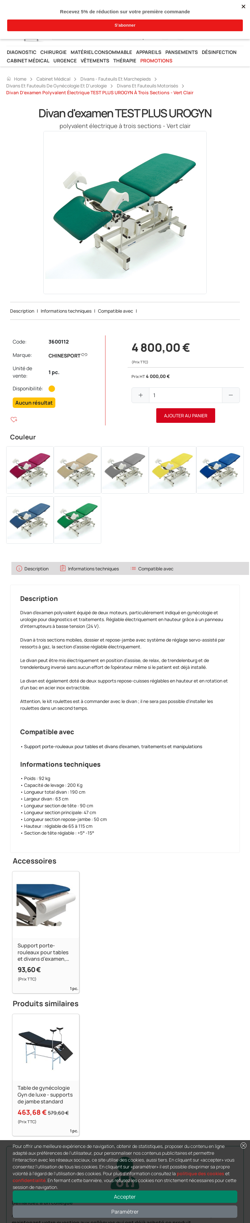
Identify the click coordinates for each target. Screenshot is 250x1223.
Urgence (65, 60)
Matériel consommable (101, 52)
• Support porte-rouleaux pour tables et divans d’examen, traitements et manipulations (111, 746)
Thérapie (124, 60)
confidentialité (29, 1180)
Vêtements (95, 60)
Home (16, 78)
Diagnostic (21, 52)
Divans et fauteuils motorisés (147, 86)
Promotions (156, 60)
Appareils (148, 52)
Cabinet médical (28, 60)
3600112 (59, 341)
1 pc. (54, 372)
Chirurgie (53, 52)
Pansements (181, 52)
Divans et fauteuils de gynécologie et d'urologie (56, 86)
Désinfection (219, 52)
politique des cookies (200, 1173)
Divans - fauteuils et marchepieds (115, 79)
